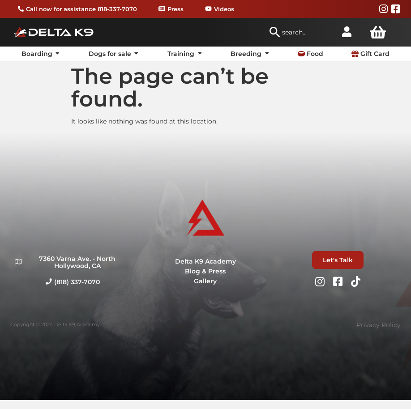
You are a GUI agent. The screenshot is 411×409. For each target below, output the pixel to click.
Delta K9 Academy (205, 261)
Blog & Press (205, 271)
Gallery (205, 281)
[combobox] (301, 32)
